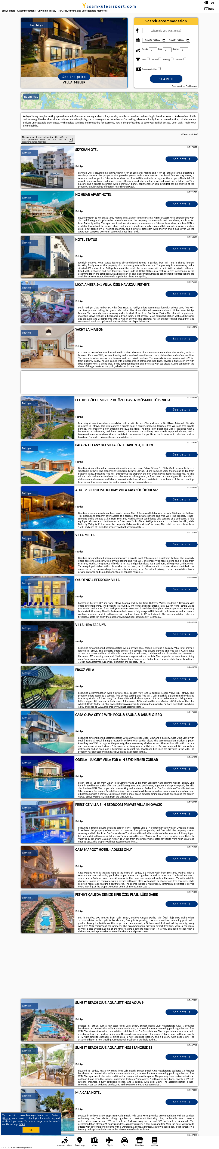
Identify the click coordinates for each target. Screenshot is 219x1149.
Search (166, 79)
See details (181, 159)
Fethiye (26, 153)
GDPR (22, 1124)
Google (7, 1118)
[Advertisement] (109, 967)
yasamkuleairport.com (110, 6)
